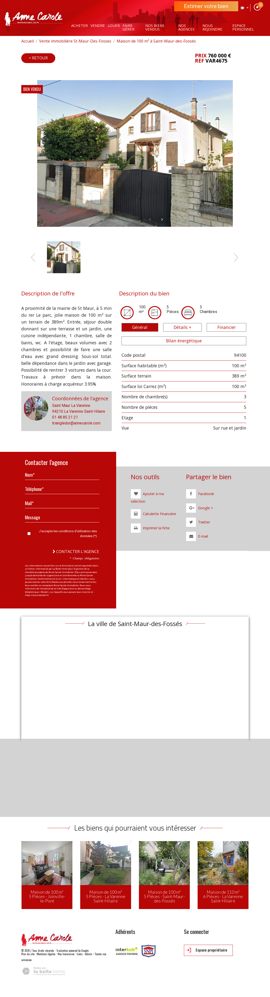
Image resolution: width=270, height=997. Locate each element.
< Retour (38, 58)
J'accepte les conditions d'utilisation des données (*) (68, 533)
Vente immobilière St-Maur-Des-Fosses (75, 41)
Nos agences (186, 27)
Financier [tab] (226, 327)
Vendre (97, 25)
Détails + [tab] (182, 327)
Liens (80, 954)
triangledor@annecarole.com (76, 423)
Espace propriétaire (207, 950)
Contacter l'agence (76, 551)
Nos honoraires (66, 954)
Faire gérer (129, 27)
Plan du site (27, 954)
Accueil (27, 41)
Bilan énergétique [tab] (184, 341)
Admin (88, 954)
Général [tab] (139, 327)
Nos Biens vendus (154, 27)
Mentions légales (46, 954)
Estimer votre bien (206, 6)
